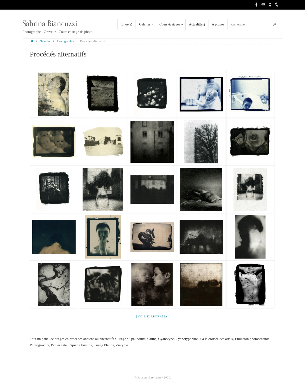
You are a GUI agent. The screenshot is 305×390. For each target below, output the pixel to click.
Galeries (45, 41)
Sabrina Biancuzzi (50, 23)
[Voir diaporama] (152, 316)
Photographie (65, 41)
